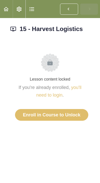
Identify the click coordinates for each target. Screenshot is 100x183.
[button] (6, 9)
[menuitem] (19, 9)
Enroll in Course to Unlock (51, 114)
